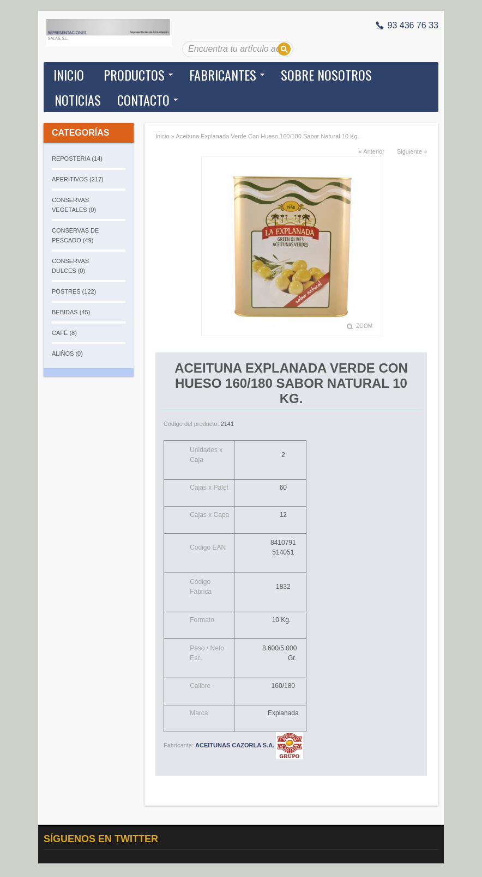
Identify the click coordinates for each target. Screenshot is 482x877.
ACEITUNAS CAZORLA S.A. (249, 745)
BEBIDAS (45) (71, 312)
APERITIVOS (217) (78, 179)
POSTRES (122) (74, 291)
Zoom (364, 326)
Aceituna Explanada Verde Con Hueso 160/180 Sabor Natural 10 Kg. (267, 136)
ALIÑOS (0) (67, 353)
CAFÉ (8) (64, 333)
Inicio (68, 74)
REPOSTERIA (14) (77, 158)
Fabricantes (222, 74)
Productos (134, 74)
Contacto (143, 99)
